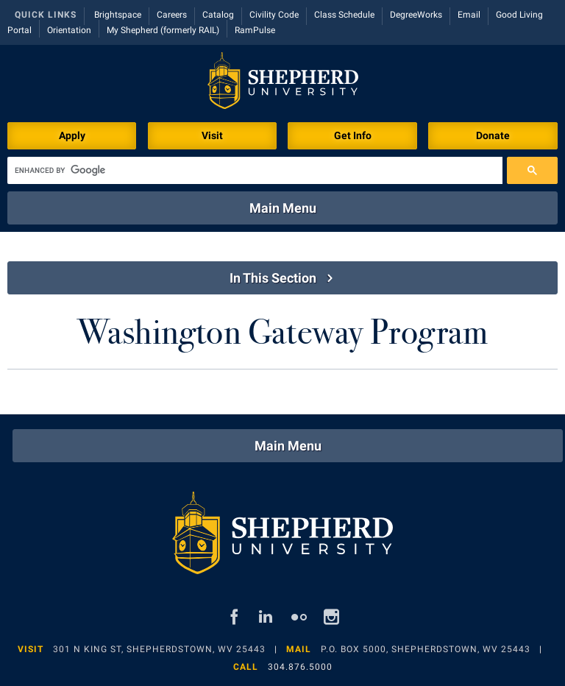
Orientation (69, 30)
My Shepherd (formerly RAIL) (163, 30)
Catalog (218, 15)
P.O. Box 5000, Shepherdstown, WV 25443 (425, 649)
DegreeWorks (416, 15)
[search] (254, 170)
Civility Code (274, 15)
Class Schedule (344, 15)
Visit (212, 135)
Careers (172, 15)
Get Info (353, 135)
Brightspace (117, 15)
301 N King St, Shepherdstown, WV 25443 (159, 649)
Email (469, 15)
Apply (72, 135)
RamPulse (255, 30)
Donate (493, 135)
